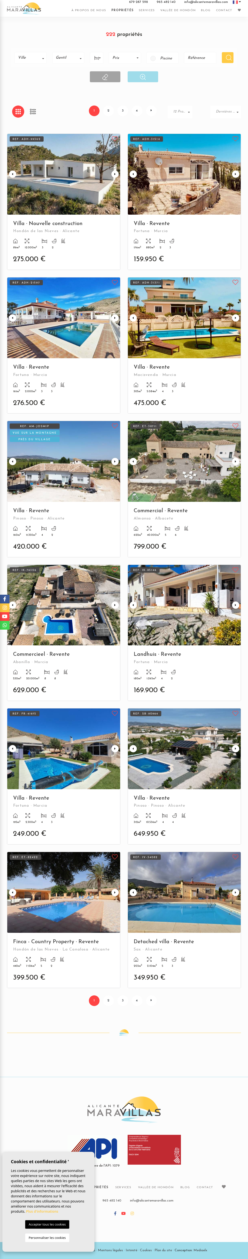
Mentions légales (110, 1250)
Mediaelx (200, 1250)
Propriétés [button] (122, 10)
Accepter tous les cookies (47, 1224)
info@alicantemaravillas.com (206, 2)
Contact (224, 10)
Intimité (131, 1250)
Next (115, 174)
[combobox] (31, 58)
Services (147, 10)
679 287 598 (138, 2)
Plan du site (163, 1250)
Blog (205, 10)
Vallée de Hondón (178, 10)
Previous (11, 174)
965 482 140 (166, 2)
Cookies (146, 1250)
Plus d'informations (42, 1211)
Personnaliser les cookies (47, 1237)
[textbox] (32, 58)
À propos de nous (88, 10)
